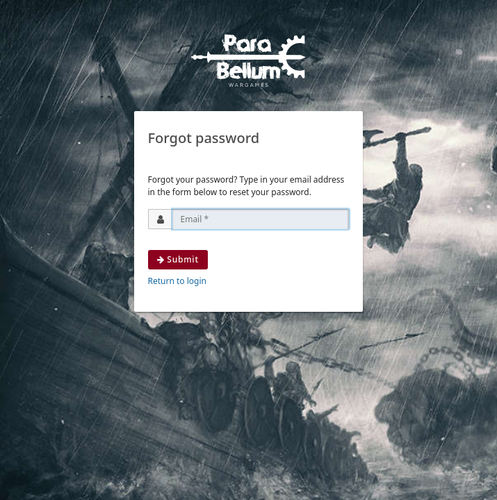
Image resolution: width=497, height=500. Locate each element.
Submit (178, 259)
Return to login (177, 281)
